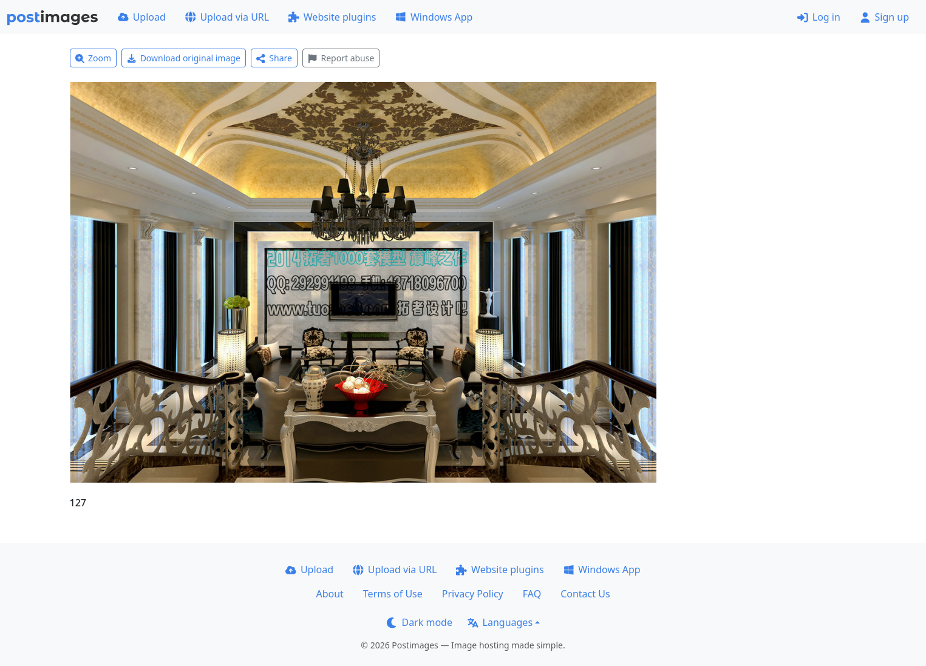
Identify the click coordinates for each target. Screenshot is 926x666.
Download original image (183, 58)
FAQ (532, 593)
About (329, 593)
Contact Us (585, 593)
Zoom (93, 58)
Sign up (884, 17)
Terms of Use (393, 593)
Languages (500, 622)
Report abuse (341, 58)
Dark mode (419, 622)
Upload (142, 17)
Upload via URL (227, 17)
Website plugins (332, 17)
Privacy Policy (472, 593)
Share (274, 58)
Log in (818, 17)
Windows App (433, 17)
